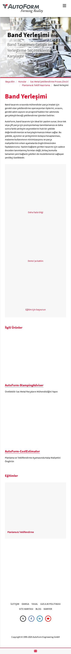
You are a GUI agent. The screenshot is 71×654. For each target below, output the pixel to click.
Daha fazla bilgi (35, 212)
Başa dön (10, 81)
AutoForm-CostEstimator (22, 451)
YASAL (35, 603)
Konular (22, 81)
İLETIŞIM (15, 603)
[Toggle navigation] (64, 5)
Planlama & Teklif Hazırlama (36, 85)
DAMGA (25, 603)
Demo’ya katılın (35, 260)
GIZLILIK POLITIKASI (50, 603)
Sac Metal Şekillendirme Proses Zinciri (49, 81)
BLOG (38, 608)
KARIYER (48, 608)
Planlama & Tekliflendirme (20, 532)
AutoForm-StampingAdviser (24, 385)
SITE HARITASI (26, 608)
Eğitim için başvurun (35, 309)
